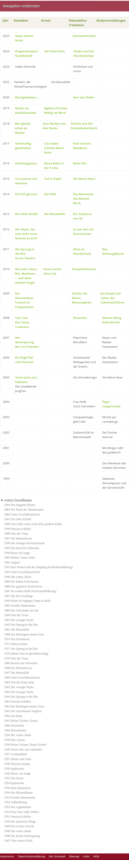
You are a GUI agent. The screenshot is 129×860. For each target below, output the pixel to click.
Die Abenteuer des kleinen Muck (83, 198)
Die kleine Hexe (84, 179)
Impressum (7, 856)
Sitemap (74, 856)
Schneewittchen (84, 36)
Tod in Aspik (52, 179)
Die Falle (50, 194)
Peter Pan (80, 163)
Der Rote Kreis (54, 51)
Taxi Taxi (21, 318)
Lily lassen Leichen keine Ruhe (54, 148)
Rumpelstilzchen (84, 269)
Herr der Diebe (83, 97)
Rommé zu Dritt (26, 238)
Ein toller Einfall (26, 214)
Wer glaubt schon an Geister (22, 128)
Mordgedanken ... (27, 97)
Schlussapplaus (26, 163)
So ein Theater (25, 258)
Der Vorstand (57, 856)
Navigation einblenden (21, 6)
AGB (96, 856)
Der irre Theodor (27, 346)
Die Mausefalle (54, 214)
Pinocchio (80, 318)
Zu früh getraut (26, 194)
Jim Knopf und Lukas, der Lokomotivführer (113, 297)
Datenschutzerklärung (31, 856)
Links (86, 856)
